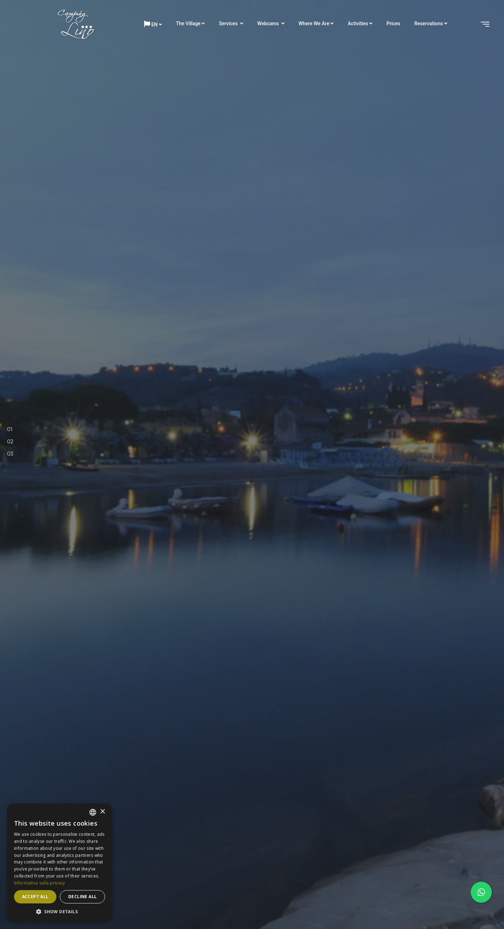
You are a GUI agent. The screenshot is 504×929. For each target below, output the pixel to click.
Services (229, 23)
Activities (358, 23)
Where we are (314, 23)
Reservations (428, 23)
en (151, 24)
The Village (188, 23)
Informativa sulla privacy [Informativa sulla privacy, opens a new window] (39, 883)
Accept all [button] (35, 897)
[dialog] (59, 863)
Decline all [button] (82, 897)
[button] (59, 911)
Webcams (268, 23)
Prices (393, 23)
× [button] (102, 811)
